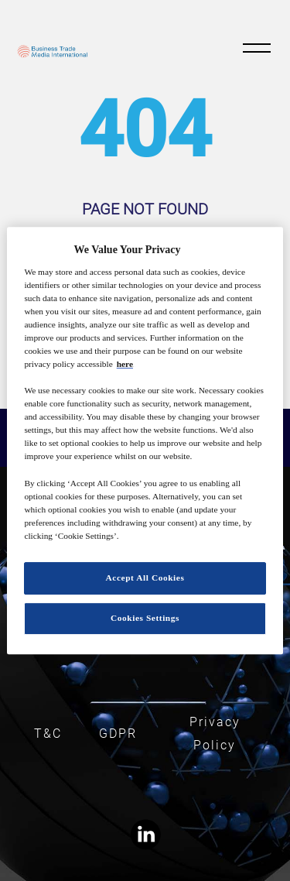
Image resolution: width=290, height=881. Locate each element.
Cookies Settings (145, 617)
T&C (48, 733)
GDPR (118, 733)
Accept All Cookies (145, 577)
